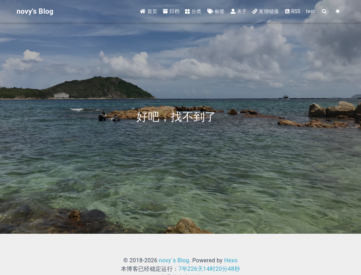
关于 (239, 11)
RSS (292, 11)
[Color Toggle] (337, 11)
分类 (193, 11)
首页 (148, 11)
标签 (216, 11)
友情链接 (265, 11)
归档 (171, 11)
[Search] (324, 11)
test (310, 11)
